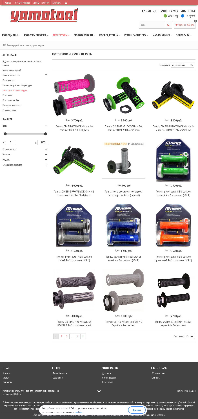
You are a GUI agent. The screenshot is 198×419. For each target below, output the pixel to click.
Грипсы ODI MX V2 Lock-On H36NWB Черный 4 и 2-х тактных (173, 323)
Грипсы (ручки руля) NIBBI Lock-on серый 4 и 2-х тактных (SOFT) (74, 258)
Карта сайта (107, 382)
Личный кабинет (41, 2)
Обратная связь (158, 373)
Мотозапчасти (84, 35)
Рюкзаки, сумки (9, 110)
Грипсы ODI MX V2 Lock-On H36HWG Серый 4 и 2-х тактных (124, 323)
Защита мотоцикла (11, 75)
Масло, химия (162, 35)
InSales (192, 390)
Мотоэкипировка (36, 35)
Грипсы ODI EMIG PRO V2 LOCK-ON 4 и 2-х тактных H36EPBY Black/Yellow (173, 128)
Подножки (7, 95)
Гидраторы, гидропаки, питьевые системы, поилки (22, 63)
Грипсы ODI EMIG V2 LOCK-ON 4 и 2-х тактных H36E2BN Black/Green (123, 128)
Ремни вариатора (136, 35)
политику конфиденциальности (110, 414)
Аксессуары (61, 35)
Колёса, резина (109, 35)
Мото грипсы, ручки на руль (15, 90)
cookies (78, 412)
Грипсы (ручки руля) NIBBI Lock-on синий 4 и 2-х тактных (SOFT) (123, 258)
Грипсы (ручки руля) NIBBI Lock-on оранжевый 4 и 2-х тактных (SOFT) (173, 258)
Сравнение (57, 377)
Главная (8, 2)
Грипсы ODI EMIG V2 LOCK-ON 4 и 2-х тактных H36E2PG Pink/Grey (74, 128)
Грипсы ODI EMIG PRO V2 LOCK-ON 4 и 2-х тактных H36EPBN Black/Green (74, 193)
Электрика (184, 35)
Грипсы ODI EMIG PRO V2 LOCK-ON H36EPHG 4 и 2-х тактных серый (74, 323)
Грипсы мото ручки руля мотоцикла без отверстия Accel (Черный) (124, 193)
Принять (136, 410)
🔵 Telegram (188, 16)
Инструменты (9, 80)
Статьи (6, 377)
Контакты (56, 2)
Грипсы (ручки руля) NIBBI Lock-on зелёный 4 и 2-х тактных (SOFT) (173, 193)
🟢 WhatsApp (171, 16)
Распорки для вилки (12, 105)
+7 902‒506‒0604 (182, 11)
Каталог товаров (22, 2)
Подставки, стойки (11, 100)
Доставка (106, 373)
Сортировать (164, 65)
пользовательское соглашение (140, 414)
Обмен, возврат (109, 377)
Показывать (179, 336)
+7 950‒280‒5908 (155, 11)
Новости (6, 373)
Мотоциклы (11, 35)
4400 (42, 142)
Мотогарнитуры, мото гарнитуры (17, 85)
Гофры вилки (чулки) (12, 70)
